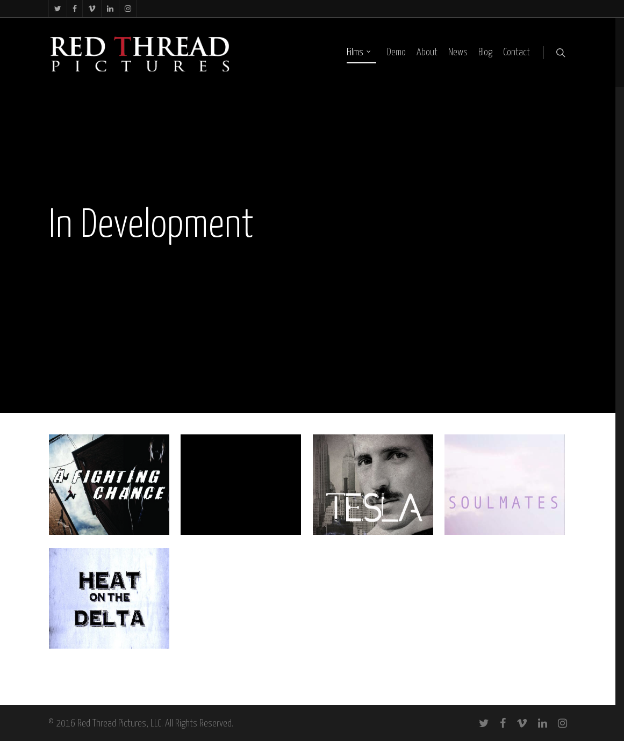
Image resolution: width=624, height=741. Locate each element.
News (458, 52)
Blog (485, 52)
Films (359, 52)
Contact (516, 52)
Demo (396, 52)
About (427, 52)
